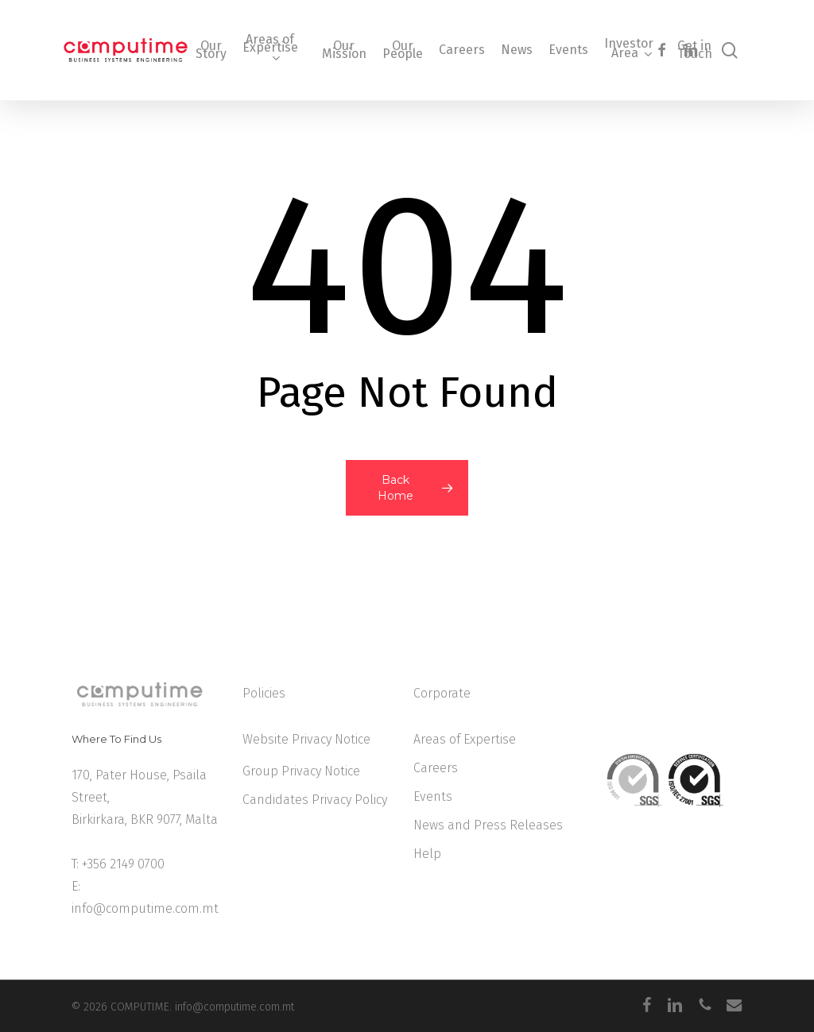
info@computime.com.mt (145, 908)
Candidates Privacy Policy (314, 799)
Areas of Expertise (464, 739)
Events (432, 796)
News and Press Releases (488, 825)
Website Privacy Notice (306, 739)
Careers (435, 767)
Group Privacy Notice (301, 771)
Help (427, 853)
